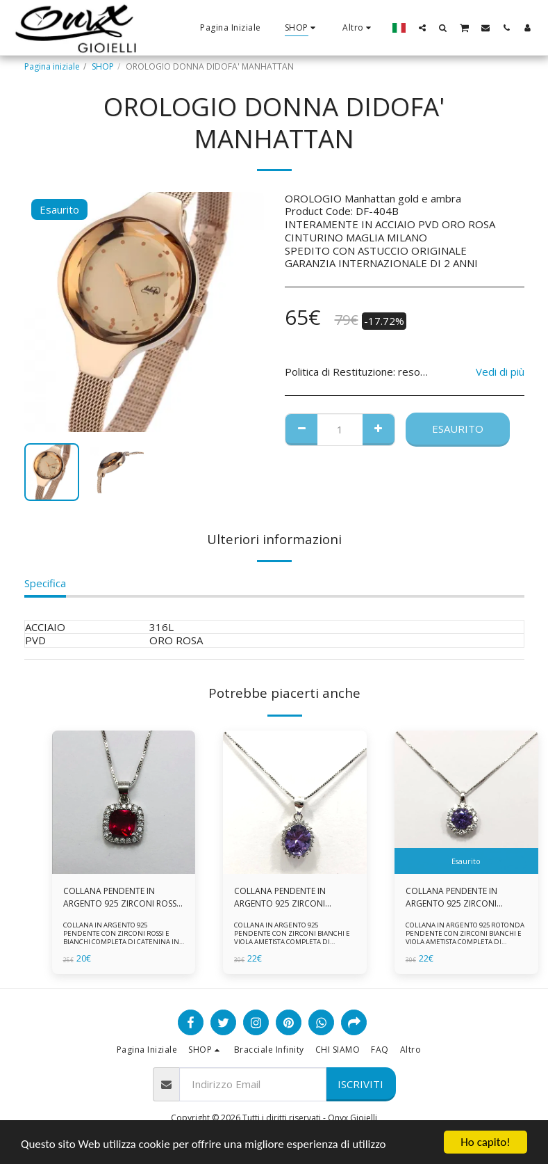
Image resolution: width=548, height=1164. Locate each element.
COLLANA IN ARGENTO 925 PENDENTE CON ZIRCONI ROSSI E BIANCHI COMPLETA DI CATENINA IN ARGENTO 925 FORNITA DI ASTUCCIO (121, 937)
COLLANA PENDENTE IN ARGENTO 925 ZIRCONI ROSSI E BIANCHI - (120, 897)
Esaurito (457, 429)
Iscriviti (360, 1084)
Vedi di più (500, 371)
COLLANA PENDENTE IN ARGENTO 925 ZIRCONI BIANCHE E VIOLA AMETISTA (288, 897)
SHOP (103, 66)
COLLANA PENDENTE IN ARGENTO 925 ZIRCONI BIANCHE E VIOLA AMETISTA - (462, 897)
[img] (124, 803)
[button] (422, 27)
